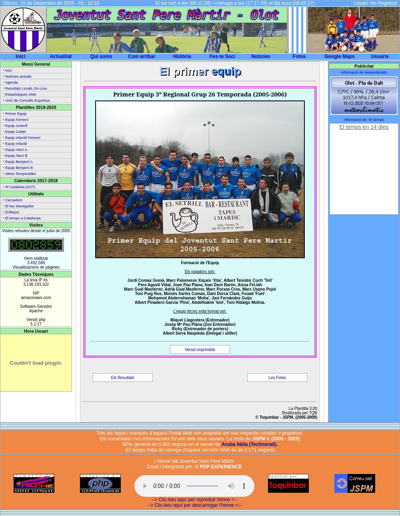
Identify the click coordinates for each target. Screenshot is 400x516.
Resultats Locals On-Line (26, 88)
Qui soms (101, 56)
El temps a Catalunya (23, 218)
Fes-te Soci (222, 56)
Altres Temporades (20, 174)
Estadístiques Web (20, 94)
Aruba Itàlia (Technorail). (250, 444)
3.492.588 (36, 263)
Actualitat (61, 56)
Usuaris (380, 56)
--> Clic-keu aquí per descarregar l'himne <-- (194, 505)
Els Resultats (122, 377)
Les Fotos (277, 377)
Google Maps (339, 56)
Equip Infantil (16, 144)
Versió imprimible (200, 349)
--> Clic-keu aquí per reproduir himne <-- (195, 499)
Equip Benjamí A (19, 162)
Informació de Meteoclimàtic (364, 72)
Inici (20, 56)
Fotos (299, 56)
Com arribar (141, 56)
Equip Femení (16, 120)
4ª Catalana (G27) (20, 187)
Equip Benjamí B (19, 168)
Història (182, 56)
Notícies (261, 56)
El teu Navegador (19, 206)
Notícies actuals (18, 76)
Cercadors (13, 200)
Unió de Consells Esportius (27, 100)
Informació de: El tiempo (364, 120)
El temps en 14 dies (364, 127)
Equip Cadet (15, 132)
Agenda (11, 82)
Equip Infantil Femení (22, 138)
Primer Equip (16, 114)
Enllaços (12, 212)
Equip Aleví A (16, 150)
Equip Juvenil (16, 126)
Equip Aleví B (16, 156)
